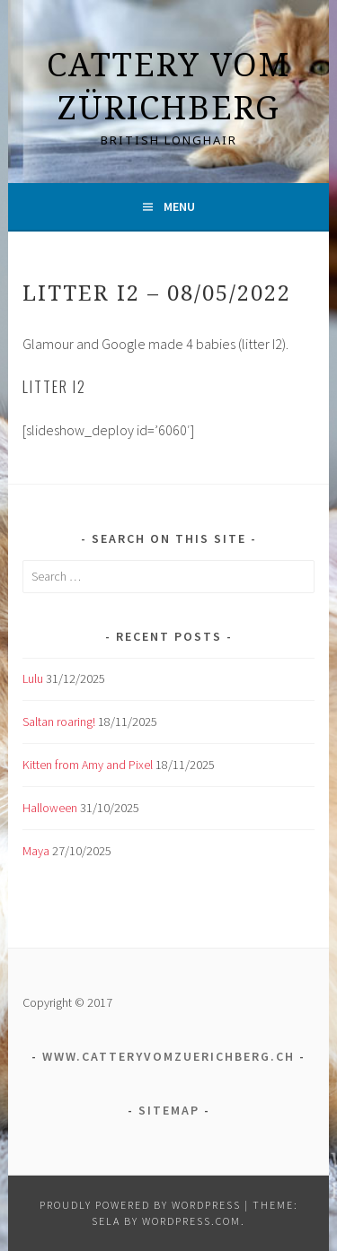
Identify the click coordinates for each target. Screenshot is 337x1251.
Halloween (49, 808)
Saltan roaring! (58, 721)
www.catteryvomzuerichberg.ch (168, 1056)
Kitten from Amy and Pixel (87, 765)
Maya (35, 851)
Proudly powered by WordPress (140, 1205)
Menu (179, 206)
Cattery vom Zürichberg (168, 85)
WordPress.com (191, 1221)
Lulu (32, 678)
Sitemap (169, 1110)
